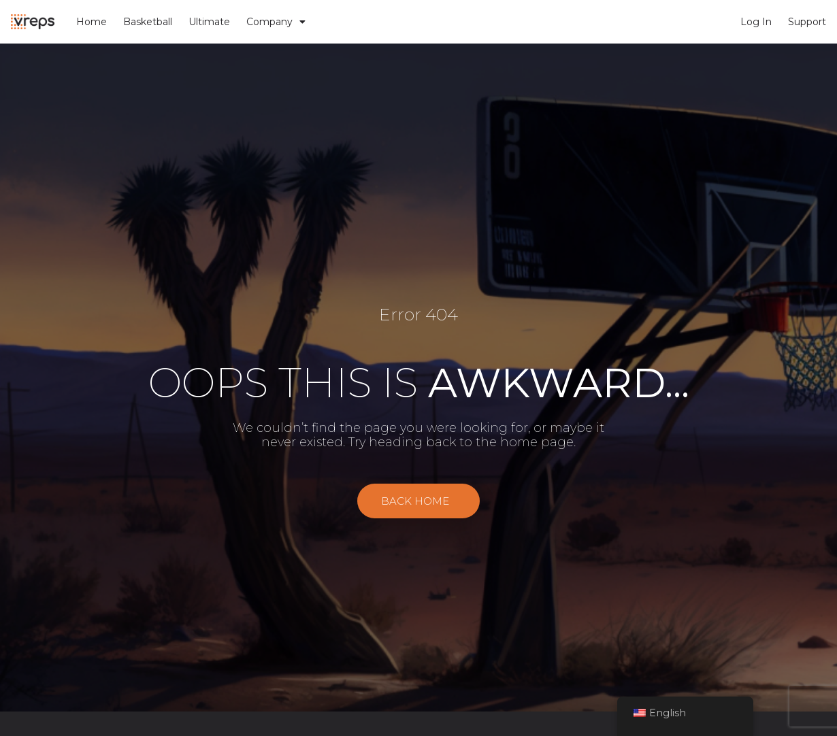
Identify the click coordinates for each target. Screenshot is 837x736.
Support (807, 22)
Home (91, 22)
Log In (756, 22)
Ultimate (209, 22)
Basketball (147, 22)
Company (276, 22)
